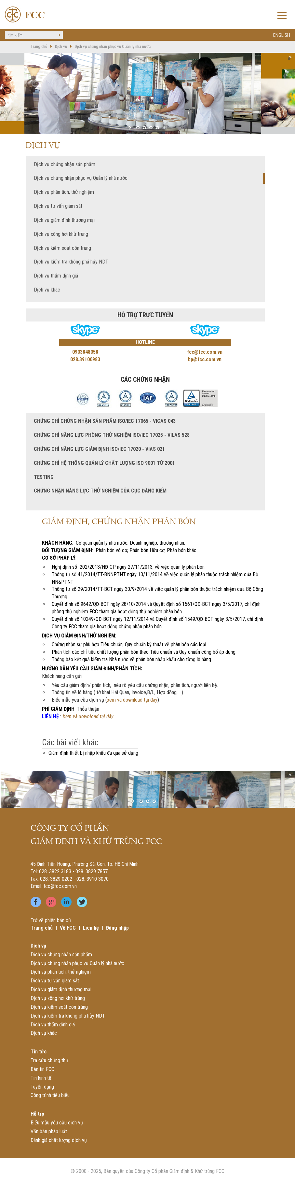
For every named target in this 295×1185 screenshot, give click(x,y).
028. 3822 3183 (55, 871)
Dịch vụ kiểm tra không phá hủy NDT (71, 262)
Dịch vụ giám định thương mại (64, 220)
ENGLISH (281, 35)
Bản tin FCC (42, 1069)
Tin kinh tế (41, 1078)
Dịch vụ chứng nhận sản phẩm (64, 164)
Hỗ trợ (37, 1114)
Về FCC (68, 928)
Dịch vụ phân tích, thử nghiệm (64, 192)
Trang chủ (39, 46)
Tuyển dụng (42, 1087)
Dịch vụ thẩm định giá (56, 276)
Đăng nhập (117, 928)
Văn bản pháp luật (49, 1131)
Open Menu (281, 16)
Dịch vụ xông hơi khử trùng (61, 234)
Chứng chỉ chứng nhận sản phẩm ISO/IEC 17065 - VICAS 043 (105, 421)
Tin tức (39, 1052)
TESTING (44, 477)
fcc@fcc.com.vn (60, 886)
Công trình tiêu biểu (50, 1095)
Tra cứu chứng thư (49, 1060)
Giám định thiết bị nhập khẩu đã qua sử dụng (93, 753)
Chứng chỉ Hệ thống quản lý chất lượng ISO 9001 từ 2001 (104, 463)
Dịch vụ (61, 46)
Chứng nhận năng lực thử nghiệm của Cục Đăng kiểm (100, 491)
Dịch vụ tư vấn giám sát (58, 206)
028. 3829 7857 (91, 871)
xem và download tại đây (132, 700)
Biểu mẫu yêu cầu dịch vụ (57, 1123)
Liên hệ (91, 928)
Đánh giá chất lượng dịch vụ (59, 1140)
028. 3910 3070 (92, 879)
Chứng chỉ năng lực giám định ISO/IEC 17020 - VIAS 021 (99, 449)
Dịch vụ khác (47, 290)
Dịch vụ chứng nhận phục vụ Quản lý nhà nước (113, 46)
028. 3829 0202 (56, 879)
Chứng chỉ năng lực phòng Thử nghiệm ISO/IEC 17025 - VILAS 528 (112, 435)
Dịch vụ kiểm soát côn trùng (62, 248)
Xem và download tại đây (87, 716)
